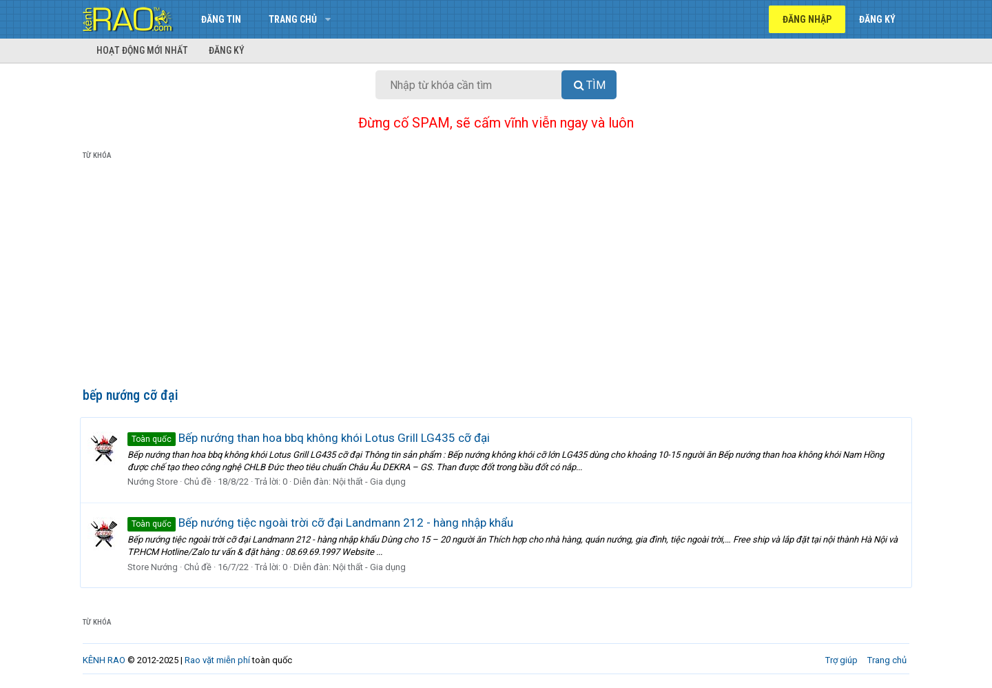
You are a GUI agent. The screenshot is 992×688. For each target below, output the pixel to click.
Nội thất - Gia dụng (372, 481)
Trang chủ (293, 19)
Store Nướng (155, 567)
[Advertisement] (496, 276)
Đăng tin (221, 19)
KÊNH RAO (104, 660)
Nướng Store (155, 481)
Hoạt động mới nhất (142, 50)
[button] (327, 19)
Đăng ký (227, 50)
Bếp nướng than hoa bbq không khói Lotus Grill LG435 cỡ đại (311, 438)
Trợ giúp (841, 660)
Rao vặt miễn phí (217, 660)
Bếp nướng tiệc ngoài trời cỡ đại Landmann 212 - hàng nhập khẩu (323, 522)
